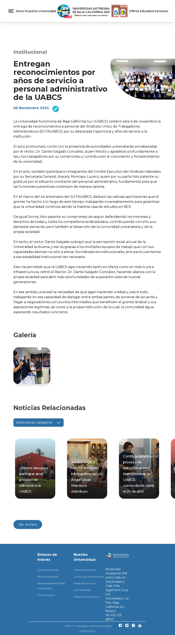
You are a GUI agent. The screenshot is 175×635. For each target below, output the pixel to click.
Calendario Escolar (85, 569)
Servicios (161, 11)
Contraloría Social (48, 569)
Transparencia (46, 595)
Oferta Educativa (141, 11)
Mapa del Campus (85, 583)
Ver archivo (27, 524)
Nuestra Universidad (40, 11)
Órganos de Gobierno (86, 596)
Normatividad (82, 590)
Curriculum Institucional (88, 576)
